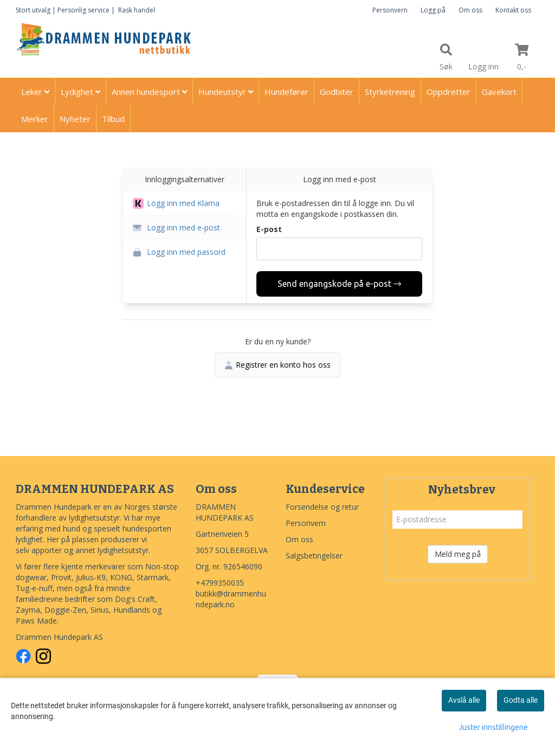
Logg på (433, 10)
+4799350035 (220, 583)
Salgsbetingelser (314, 555)
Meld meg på (458, 554)
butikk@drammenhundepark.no (231, 599)
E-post (269, 229)
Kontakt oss (513, 10)
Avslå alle (464, 700)
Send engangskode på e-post (339, 283)
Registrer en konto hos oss (278, 365)
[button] (184, 203)
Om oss (470, 10)
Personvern (390, 10)
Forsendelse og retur (322, 507)
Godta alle (521, 700)
